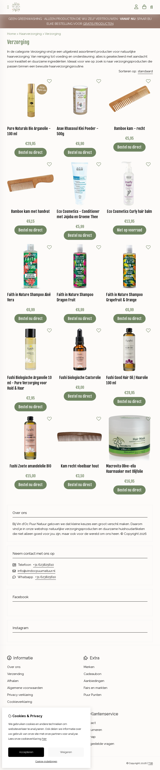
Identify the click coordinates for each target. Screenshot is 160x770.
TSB (150, 763)
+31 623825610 (43, 565)
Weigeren (66, 752)
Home (11, 34)
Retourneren (93, 730)
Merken (89, 667)
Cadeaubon (92, 674)
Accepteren (26, 752)
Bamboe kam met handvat (30, 211)
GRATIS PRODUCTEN (98, 24)
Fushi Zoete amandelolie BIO (30, 466)
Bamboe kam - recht (129, 128)
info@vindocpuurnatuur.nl (36, 571)
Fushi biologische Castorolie (80, 377)
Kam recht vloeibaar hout (80, 466)
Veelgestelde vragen (99, 744)
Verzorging (53, 34)
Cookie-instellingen (46, 761)
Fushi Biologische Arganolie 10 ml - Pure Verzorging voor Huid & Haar (29, 382)
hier (44, 738)
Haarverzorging (30, 34)
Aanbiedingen (94, 681)
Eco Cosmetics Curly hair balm (129, 211)
